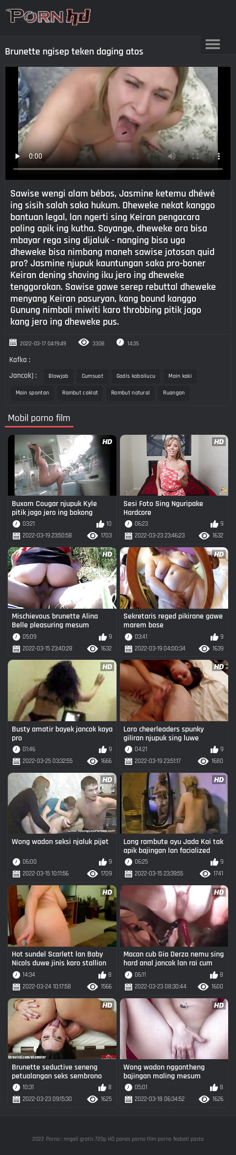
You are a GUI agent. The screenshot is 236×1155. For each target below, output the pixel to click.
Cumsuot (92, 376)
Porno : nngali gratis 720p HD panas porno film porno (108, 1139)
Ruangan (174, 392)
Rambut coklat (80, 392)
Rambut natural (130, 392)
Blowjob (58, 376)
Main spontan (32, 392)
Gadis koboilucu (136, 376)
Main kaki (180, 376)
